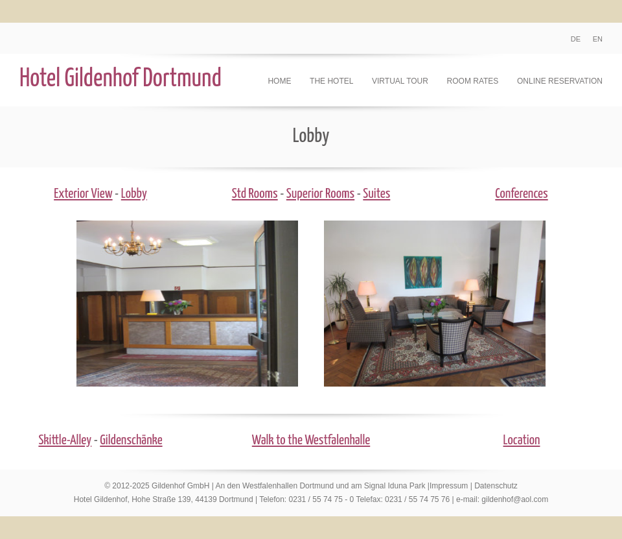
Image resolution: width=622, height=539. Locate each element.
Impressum (449, 485)
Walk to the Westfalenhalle (311, 440)
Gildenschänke (131, 440)
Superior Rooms (320, 193)
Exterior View (83, 193)
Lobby (134, 193)
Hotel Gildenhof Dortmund (120, 79)
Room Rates (473, 81)
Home (279, 81)
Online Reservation (560, 81)
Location (521, 440)
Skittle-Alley (64, 440)
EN (598, 39)
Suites (376, 193)
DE (576, 39)
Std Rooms (255, 193)
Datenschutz (496, 485)
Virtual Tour (400, 81)
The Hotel (331, 81)
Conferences (521, 193)
